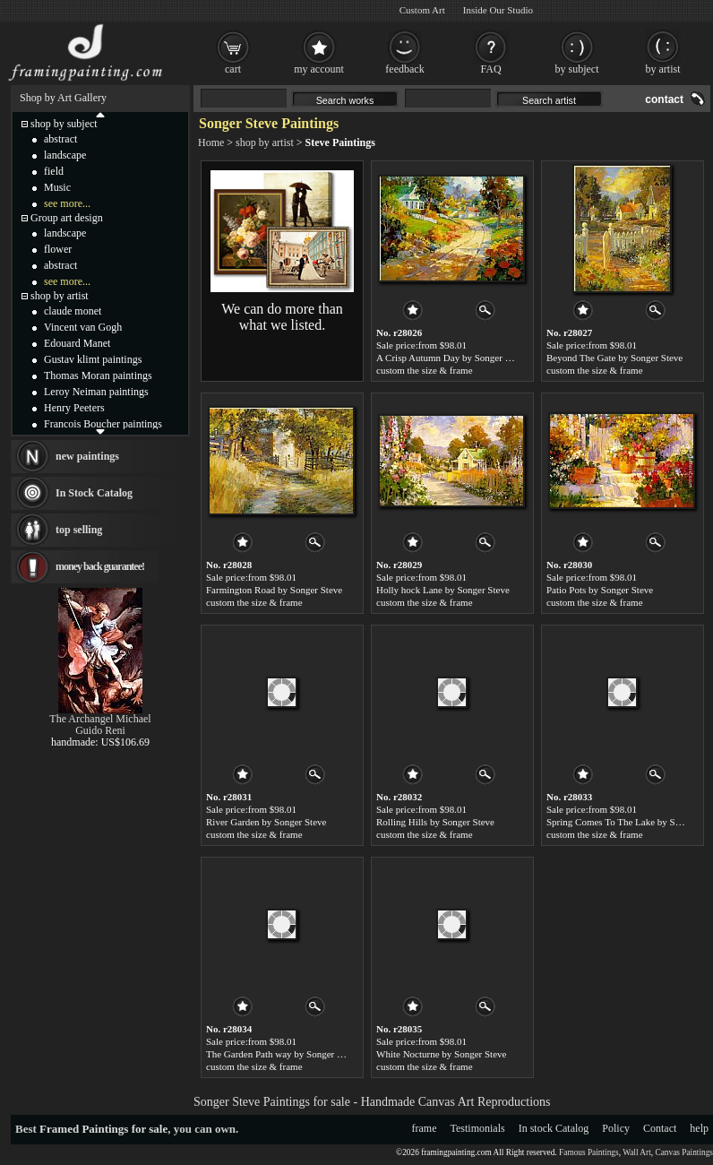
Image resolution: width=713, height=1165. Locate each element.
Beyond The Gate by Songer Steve (614, 357)
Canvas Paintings (684, 1152)
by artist (663, 69)
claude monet (72, 311)
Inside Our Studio (498, 9)
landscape (65, 155)
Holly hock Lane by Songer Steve (443, 589)
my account (319, 69)
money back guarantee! (100, 566)
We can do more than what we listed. (282, 316)
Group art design (66, 217)
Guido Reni (100, 730)
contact (664, 99)
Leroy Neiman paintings (96, 391)
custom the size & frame (424, 370)
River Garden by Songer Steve (266, 821)
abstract (60, 139)
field (54, 171)
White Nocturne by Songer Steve (441, 1053)
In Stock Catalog (94, 493)
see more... (67, 203)
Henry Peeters (74, 407)
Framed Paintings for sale (103, 1128)
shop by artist (265, 142)
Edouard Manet (77, 343)
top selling (79, 529)
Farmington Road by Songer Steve (274, 589)
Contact (659, 1128)
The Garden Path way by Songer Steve (282, 1053)
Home (211, 142)
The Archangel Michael (99, 718)
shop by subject (64, 123)
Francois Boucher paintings (103, 424)
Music (57, 187)
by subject (577, 69)
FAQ (490, 69)
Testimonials (478, 1128)
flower (58, 249)
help (699, 1128)
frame (424, 1128)
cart (233, 69)
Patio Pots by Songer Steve (599, 589)
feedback (404, 69)
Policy (616, 1128)
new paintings (87, 456)
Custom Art (422, 9)
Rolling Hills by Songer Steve (435, 821)
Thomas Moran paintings (98, 375)
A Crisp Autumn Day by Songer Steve (451, 357)
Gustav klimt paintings (93, 359)
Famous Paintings (589, 1152)
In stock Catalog (554, 1128)
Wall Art (637, 1152)
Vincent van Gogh (83, 327)
